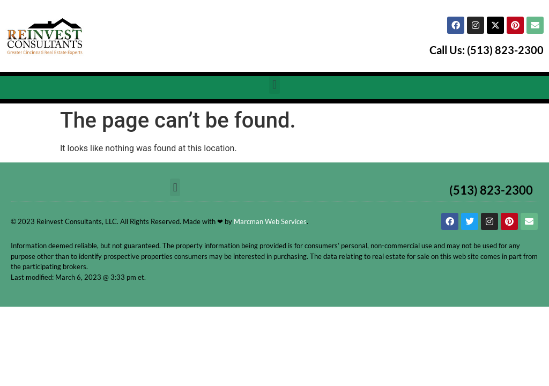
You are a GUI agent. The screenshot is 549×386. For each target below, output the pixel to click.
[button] (274, 85)
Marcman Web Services (270, 221)
